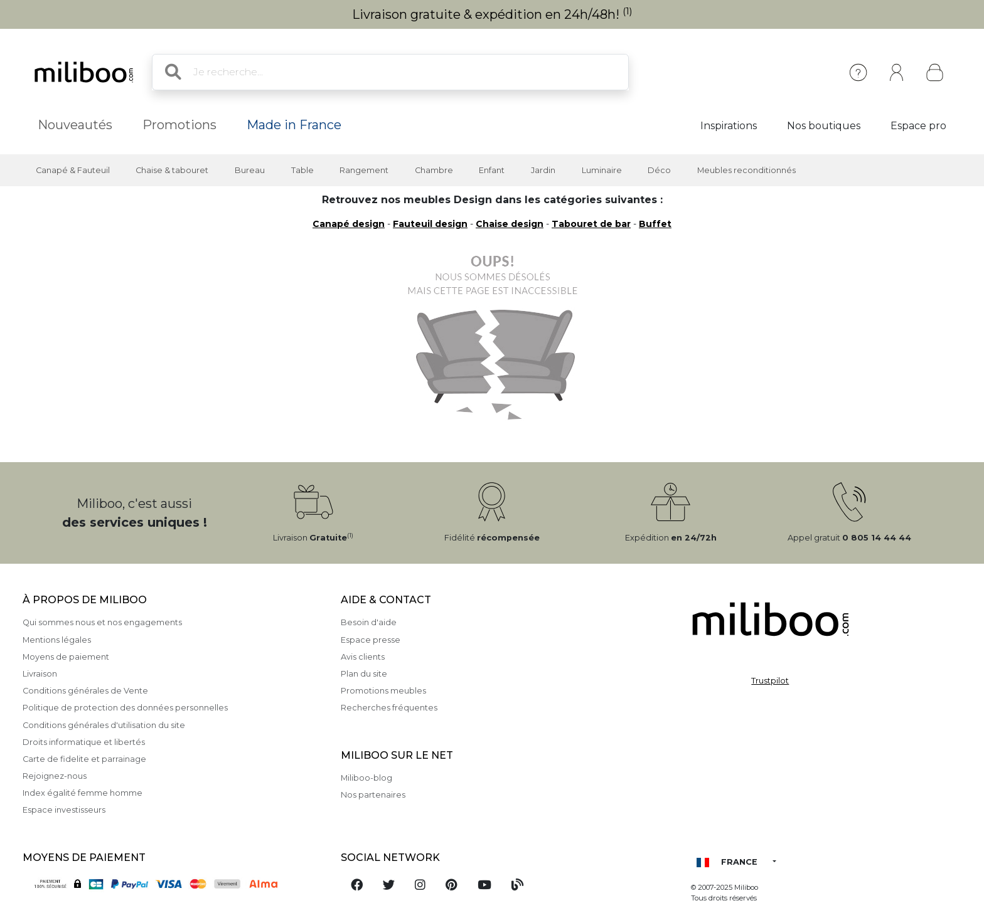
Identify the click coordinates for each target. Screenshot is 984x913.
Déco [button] (659, 170)
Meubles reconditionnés (746, 170)
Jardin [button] (543, 170)
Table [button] (302, 170)
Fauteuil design (430, 224)
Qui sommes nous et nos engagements (102, 622)
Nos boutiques (823, 126)
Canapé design (349, 224)
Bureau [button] (250, 170)
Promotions (179, 124)
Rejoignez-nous (55, 776)
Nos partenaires (373, 795)
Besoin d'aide (369, 622)
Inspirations (728, 126)
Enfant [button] (492, 170)
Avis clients (363, 657)
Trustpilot (770, 680)
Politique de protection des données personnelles (125, 707)
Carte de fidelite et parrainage (84, 759)
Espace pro (918, 126)
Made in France (294, 124)
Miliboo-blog (366, 778)
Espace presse (370, 640)
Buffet (655, 224)
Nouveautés (75, 124)
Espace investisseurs (64, 810)
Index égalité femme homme (82, 793)
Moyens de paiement (66, 657)
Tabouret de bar (591, 224)
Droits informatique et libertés (84, 742)
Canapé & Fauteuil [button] (73, 170)
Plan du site (364, 673)
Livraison (40, 673)
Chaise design (509, 224)
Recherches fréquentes (389, 707)
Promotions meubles (383, 690)
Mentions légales (57, 640)
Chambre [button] (434, 170)
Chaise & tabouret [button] (172, 170)
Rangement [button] (364, 170)
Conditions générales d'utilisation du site (104, 725)
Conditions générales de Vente (85, 690)
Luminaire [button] (602, 170)
